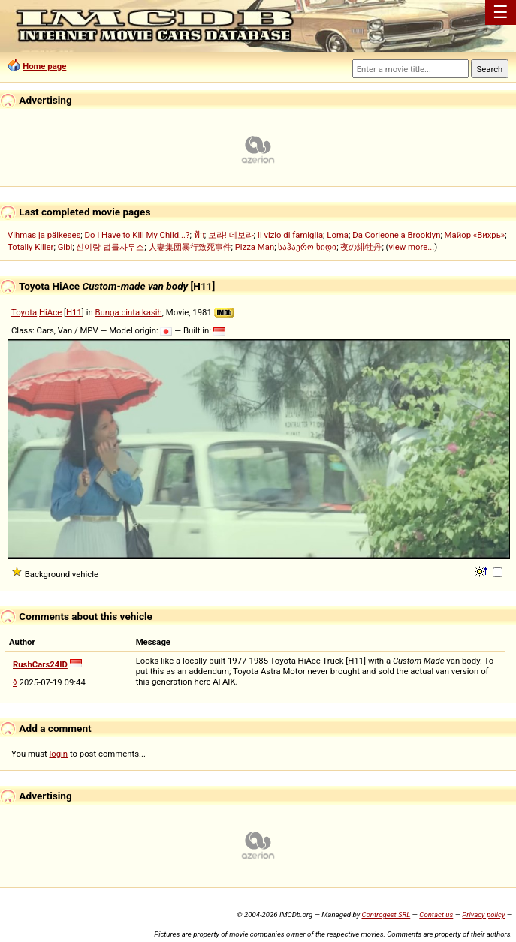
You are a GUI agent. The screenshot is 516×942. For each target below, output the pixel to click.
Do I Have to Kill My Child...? (136, 235)
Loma (338, 235)
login (59, 753)
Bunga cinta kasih (128, 312)
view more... (411, 247)
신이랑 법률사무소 (110, 247)
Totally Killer (30, 247)
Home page (44, 66)
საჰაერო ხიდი (307, 247)
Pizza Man (254, 247)
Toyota (24, 312)
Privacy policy (483, 914)
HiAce (50, 312)
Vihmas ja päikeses (44, 235)
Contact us (436, 914)
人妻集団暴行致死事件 (190, 247)
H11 (74, 312)
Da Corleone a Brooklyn (396, 235)
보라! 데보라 (231, 235)
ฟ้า (199, 235)
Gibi (65, 247)
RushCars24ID (40, 664)
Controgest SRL (385, 914)
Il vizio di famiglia (290, 235)
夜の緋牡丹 (361, 247)
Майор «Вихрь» (475, 235)
